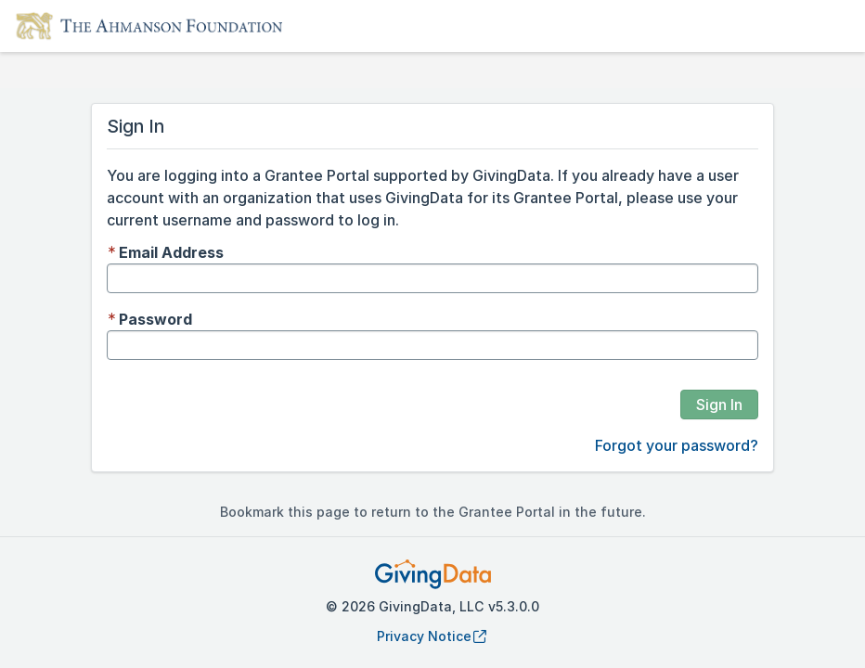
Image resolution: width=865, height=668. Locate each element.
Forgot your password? (676, 445)
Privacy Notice (432, 636)
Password (155, 319)
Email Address (171, 252)
